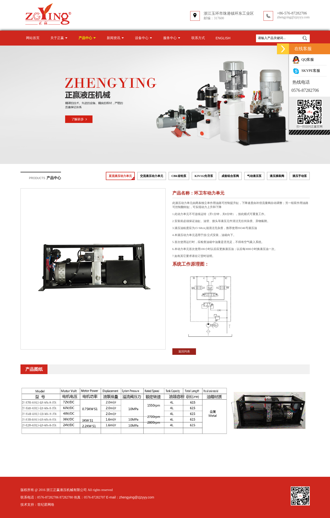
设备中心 (141, 38)
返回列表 (184, 351)
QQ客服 (303, 59)
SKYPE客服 (306, 71)
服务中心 (170, 38)
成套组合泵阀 (230, 176)
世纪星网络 (45, 504)
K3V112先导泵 (204, 176)
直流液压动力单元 (120, 176)
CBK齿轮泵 (178, 176)
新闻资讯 (113, 38)
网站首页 (33, 38)
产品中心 (85, 38)
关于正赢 (57, 38)
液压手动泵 (299, 176)
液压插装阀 (277, 176)
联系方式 (198, 38)
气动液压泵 (254, 176)
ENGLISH (223, 38)
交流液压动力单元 (151, 176)
